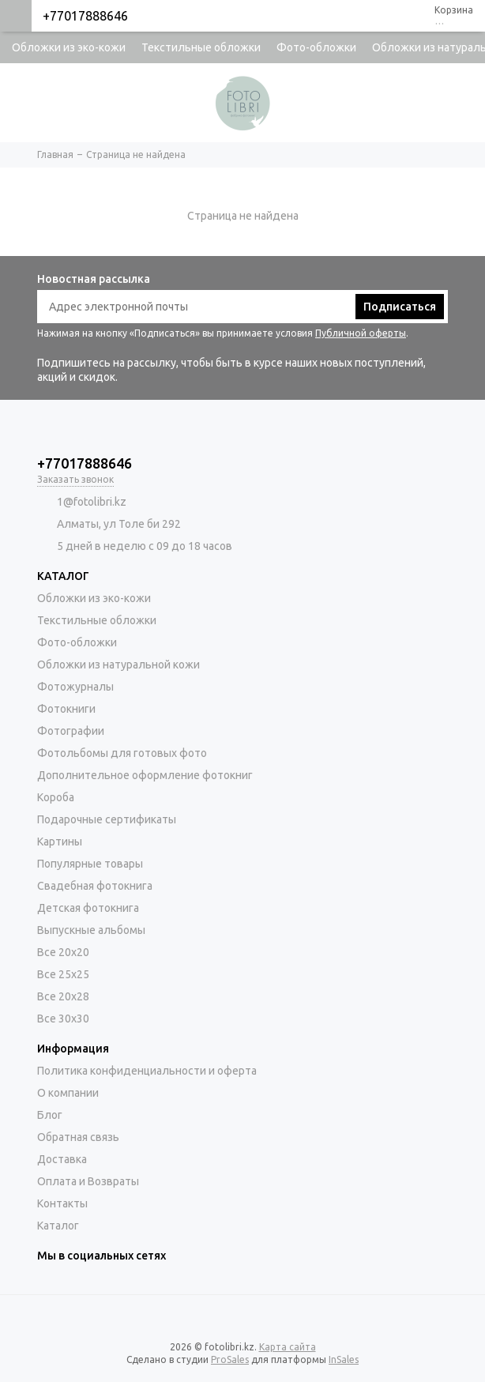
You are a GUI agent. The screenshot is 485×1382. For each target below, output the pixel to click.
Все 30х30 (63, 1018)
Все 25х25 (63, 974)
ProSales (230, 1359)
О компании (68, 1092)
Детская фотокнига (88, 908)
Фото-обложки (316, 47)
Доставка (62, 1159)
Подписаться (399, 306)
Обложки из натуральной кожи (118, 664)
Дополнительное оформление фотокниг (145, 775)
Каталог (58, 1225)
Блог (49, 1115)
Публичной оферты (360, 333)
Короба (55, 797)
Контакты (62, 1203)
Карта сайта (287, 1347)
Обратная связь (78, 1137)
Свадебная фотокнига (94, 885)
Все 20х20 (63, 952)
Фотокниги (66, 708)
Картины (59, 841)
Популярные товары (90, 863)
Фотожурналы (75, 686)
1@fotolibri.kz (91, 501)
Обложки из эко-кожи (69, 47)
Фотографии (70, 731)
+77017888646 (85, 16)
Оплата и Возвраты (88, 1181)
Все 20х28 (63, 996)
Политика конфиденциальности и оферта (147, 1070)
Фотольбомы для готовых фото (122, 753)
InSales (344, 1359)
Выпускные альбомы (91, 930)
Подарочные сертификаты (106, 819)
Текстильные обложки (201, 47)
